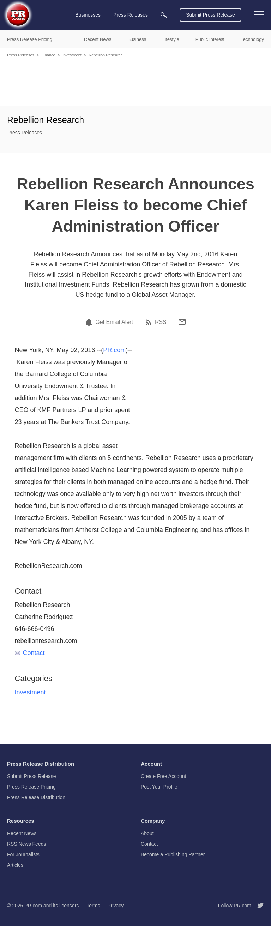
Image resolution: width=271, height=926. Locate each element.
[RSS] (149, 322)
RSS (161, 322)
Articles (15, 865)
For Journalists (23, 854)
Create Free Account (163, 776)
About (147, 833)
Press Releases (20, 55)
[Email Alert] (90, 322)
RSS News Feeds (26, 844)
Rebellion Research (105, 55)
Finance (48, 55)
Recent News (21, 833)
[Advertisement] (135, 81)
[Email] (182, 322)
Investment (72, 55)
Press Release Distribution (36, 797)
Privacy (115, 905)
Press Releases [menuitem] (130, 15)
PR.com (114, 350)
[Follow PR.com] (257, 905)
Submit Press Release (210, 15)
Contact (30, 652)
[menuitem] (164, 15)
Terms (93, 905)
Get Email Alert (114, 322)
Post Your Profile (159, 787)
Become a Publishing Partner (173, 854)
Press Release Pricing (31, 787)
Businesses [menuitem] (88, 15)
